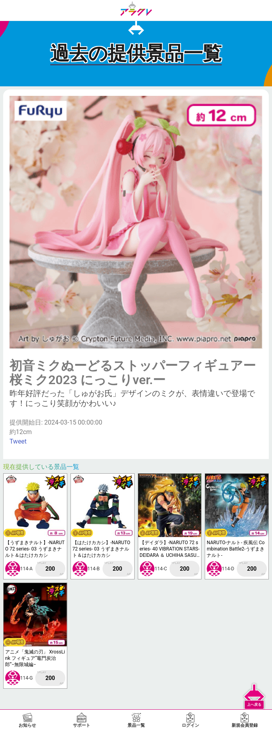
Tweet (18, 441)
